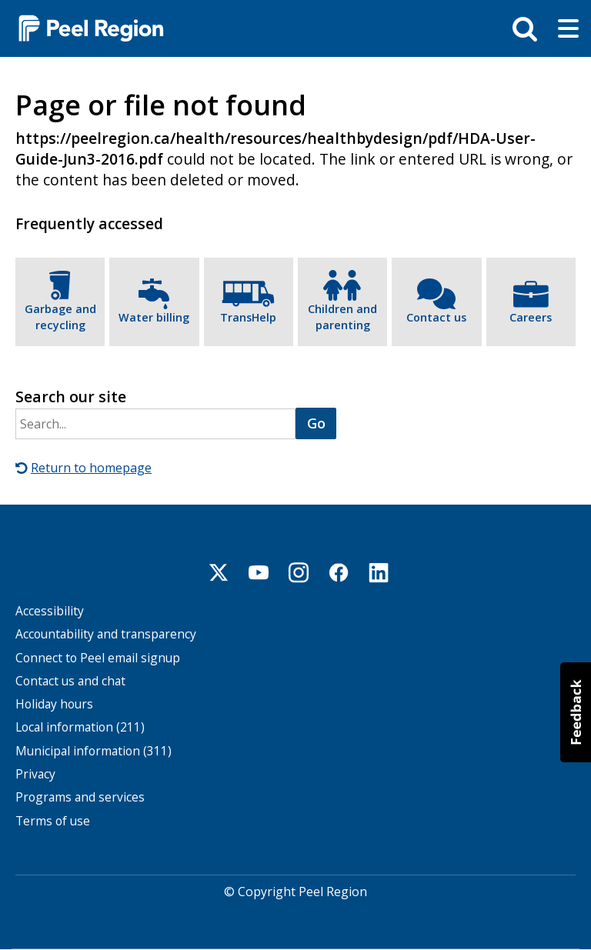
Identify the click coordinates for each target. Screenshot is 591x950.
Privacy (35, 774)
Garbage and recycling (60, 317)
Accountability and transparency (105, 634)
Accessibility (49, 611)
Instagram (298, 572)
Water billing (154, 317)
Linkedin (378, 572)
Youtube (258, 572)
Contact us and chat (70, 681)
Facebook (338, 572)
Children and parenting (342, 317)
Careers (530, 317)
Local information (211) (80, 727)
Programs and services (80, 797)
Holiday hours (54, 704)
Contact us (436, 317)
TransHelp (248, 317)
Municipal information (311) (93, 751)
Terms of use (52, 821)
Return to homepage (91, 467)
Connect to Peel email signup (97, 658)
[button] (575, 712)
